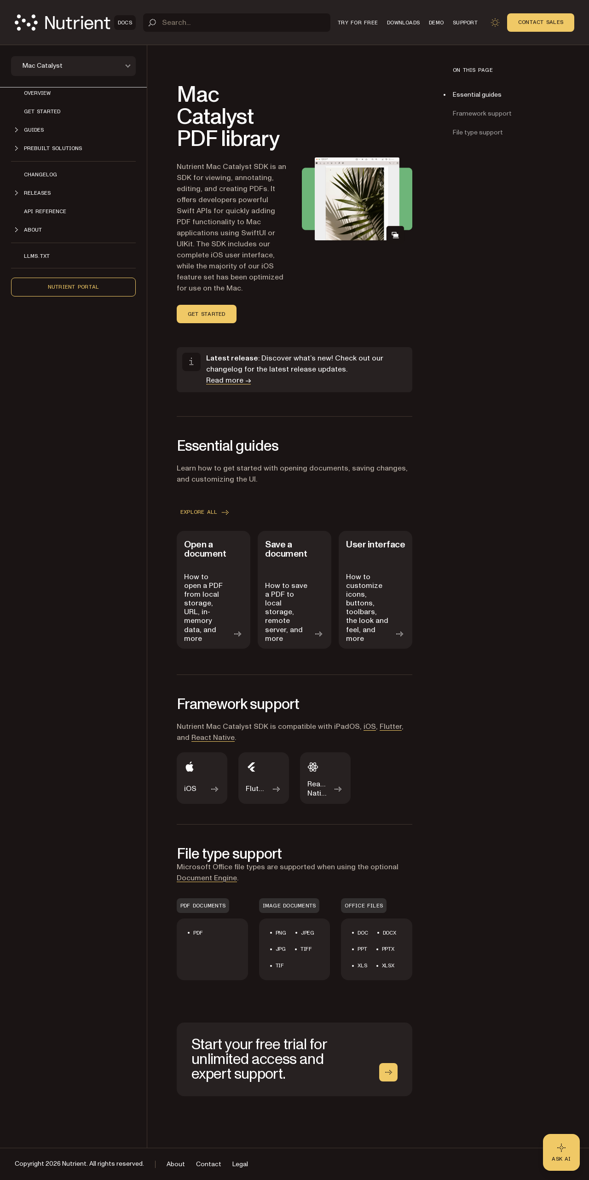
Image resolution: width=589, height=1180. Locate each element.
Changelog (40, 174)
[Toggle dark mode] (495, 22)
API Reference (45, 211)
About (176, 1164)
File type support (478, 132)
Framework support (482, 113)
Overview (37, 93)
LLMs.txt (37, 256)
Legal (240, 1164)
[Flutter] (263, 778)
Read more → (228, 380)
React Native (213, 737)
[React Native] (325, 778)
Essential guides (477, 94)
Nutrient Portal (73, 287)
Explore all (205, 512)
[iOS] (202, 778)
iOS (370, 726)
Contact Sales (540, 22)
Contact (208, 1164)
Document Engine (207, 878)
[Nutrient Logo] (75, 22)
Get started (42, 111)
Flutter (391, 726)
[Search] (236, 22)
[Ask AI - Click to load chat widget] (561, 1152)
